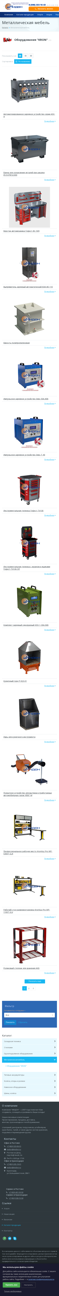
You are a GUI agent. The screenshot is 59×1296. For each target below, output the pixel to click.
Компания (9, 14)
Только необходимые (12, 1291)
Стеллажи (30, 1047)
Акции (49, 14)
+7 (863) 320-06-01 (14, 1146)
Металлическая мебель (30, 1059)
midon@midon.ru (14, 1149)
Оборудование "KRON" (32, 40)
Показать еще (35, 981)
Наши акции (8, 1214)
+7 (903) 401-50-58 (16, 1192)
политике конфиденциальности (41, 1279)
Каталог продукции (25, 14)
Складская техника (30, 1041)
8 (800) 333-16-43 (37, 4)
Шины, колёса (30, 1093)
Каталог (5, 27)
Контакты (7, 1230)
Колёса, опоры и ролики (30, 1081)
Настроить (28, 1285)
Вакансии (7, 1219)
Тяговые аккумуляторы (30, 1075)
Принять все (11, 1285)
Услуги (40, 14)
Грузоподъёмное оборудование (30, 1053)
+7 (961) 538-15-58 (16, 1198)
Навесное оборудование (30, 1087)
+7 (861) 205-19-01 (14, 1164)
